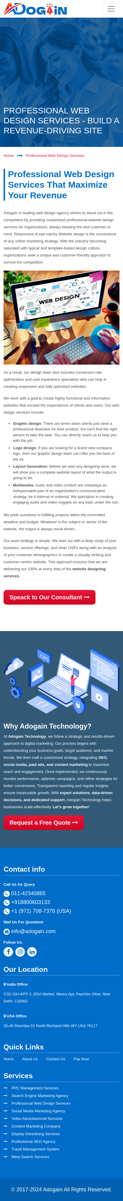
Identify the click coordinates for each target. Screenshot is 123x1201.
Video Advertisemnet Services (37, 1118)
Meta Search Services (30, 1157)
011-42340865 (25, 893)
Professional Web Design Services (55, 155)
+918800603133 (27, 902)
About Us (30, 1059)
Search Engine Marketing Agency (40, 1095)
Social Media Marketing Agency (38, 1111)
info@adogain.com (30, 931)
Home (9, 155)
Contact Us (55, 1059)
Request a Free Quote (43, 822)
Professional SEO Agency (34, 1141)
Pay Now (81, 1059)
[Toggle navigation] (111, 9)
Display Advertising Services (36, 1134)
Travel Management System (35, 1149)
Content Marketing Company (36, 1126)
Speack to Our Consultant (49, 597)
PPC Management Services (35, 1088)
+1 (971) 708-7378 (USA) (37, 911)
